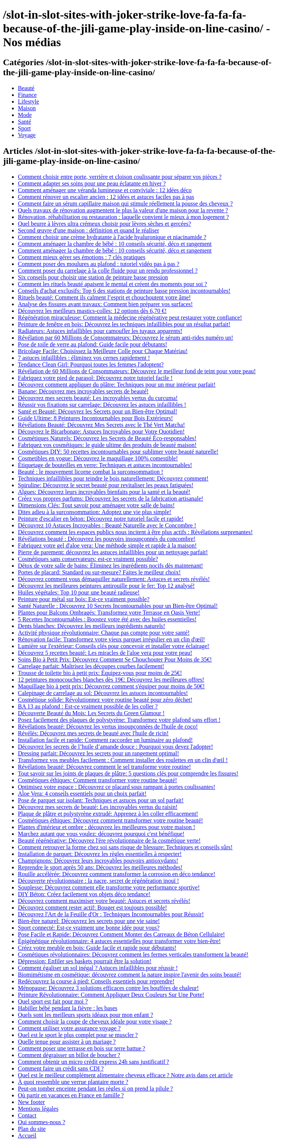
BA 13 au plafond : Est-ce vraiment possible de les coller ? (88, 706)
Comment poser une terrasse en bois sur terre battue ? (81, 1048)
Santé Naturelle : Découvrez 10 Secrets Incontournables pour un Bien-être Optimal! (118, 606)
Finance (27, 95)
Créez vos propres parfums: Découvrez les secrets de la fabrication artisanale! (110, 498)
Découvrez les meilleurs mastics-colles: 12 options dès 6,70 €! (92, 311)
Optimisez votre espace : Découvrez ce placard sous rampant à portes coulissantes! (116, 787)
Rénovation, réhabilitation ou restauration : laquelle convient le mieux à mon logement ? (123, 217)
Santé (24, 121)
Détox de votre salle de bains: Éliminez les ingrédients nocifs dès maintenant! (110, 565)
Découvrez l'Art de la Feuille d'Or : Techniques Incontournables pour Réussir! (111, 914)
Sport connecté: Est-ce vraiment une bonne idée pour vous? (88, 927)
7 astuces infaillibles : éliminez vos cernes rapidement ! (84, 358)
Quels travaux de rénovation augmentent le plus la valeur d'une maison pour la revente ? (123, 210)
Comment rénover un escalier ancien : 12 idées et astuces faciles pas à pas (106, 197)
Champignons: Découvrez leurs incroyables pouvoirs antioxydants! (98, 860)
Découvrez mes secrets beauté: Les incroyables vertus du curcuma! (98, 398)
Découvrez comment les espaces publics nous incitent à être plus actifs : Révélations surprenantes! (135, 532)
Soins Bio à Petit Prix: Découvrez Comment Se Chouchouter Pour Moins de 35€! (115, 659)
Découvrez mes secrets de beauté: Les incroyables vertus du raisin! (98, 807)
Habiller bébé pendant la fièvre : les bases (67, 1008)
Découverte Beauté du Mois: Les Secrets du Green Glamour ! (91, 713)
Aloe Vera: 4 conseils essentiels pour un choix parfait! (82, 793)
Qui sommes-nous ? (41, 1122)
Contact (27, 1115)
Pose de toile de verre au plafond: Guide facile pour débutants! (92, 344)
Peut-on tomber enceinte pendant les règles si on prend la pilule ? (95, 1088)
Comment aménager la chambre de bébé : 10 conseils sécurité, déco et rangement (115, 244)
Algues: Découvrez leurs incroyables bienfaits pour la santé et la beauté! (104, 492)
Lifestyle (28, 101)
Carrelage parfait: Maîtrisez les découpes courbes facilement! (91, 666)
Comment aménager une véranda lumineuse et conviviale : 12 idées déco (105, 190)
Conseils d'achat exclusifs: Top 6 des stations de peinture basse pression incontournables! (124, 291)
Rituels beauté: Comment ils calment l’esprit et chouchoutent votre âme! (104, 297)
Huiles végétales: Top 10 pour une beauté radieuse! (79, 592)
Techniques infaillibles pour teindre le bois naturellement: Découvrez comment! (113, 478)
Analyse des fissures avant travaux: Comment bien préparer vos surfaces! (105, 304)
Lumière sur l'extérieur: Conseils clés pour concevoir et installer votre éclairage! (113, 646)
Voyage (27, 135)
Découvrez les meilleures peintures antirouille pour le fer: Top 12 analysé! (106, 586)
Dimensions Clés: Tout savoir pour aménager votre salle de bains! (96, 505)
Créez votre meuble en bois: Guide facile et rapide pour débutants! (97, 948)
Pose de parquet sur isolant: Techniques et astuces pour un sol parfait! (101, 800)
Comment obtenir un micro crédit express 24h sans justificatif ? (93, 1062)
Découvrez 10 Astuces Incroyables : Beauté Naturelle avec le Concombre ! (107, 525)
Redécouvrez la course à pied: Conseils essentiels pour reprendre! (96, 981)
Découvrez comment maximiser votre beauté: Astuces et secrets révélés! (104, 901)
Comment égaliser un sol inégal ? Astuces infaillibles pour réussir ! (98, 968)
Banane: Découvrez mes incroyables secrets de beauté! (83, 391)
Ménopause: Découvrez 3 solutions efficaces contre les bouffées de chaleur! (108, 988)
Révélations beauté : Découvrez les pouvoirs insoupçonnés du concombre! (106, 539)
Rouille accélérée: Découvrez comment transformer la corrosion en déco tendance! (116, 874)
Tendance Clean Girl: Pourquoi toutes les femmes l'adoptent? (90, 364)
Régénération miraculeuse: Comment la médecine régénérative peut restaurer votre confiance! (130, 317)
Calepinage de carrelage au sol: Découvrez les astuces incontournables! (103, 693)
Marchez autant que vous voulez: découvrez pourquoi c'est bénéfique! (101, 834)
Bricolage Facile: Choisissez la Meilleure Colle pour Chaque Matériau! (103, 351)
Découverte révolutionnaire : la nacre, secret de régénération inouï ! (98, 881)
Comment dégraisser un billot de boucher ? (69, 1055)
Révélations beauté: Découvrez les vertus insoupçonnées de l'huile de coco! (108, 726)
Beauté (26, 88)
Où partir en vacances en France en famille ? (71, 1095)
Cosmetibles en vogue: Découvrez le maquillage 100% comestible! (98, 458)
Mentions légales (38, 1109)
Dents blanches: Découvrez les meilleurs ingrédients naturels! (91, 626)
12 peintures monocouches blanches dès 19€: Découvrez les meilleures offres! (111, 679)
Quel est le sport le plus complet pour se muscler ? (78, 1035)
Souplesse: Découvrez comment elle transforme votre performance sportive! (109, 887)
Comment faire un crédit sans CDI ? (61, 1068)
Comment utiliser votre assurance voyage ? (69, 1028)
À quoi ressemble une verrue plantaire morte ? (73, 1082)
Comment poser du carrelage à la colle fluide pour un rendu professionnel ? (108, 270)
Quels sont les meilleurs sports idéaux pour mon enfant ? (85, 1015)
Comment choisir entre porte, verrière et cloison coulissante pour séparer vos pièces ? (120, 177)
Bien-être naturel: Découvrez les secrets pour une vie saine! (89, 921)
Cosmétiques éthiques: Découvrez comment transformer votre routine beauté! (110, 820)
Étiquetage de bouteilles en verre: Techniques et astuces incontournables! (105, 465)
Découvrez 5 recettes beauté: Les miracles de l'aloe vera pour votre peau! (105, 653)
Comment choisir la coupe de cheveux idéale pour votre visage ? (95, 1021)
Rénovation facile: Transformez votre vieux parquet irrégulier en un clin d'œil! (111, 639)
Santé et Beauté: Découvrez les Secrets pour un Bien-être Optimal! (97, 411)
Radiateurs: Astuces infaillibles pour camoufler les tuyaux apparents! (100, 331)
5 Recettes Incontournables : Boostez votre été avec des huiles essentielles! (107, 619)
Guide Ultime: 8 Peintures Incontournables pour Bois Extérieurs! (95, 418)
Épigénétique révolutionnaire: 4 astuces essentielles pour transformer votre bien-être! (119, 941)
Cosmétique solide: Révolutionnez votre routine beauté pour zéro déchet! (105, 700)
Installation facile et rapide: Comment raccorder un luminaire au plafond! (105, 740)
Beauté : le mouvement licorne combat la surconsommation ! (90, 472)
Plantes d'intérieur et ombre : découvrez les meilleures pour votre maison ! (106, 827)
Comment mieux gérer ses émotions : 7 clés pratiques (81, 257)
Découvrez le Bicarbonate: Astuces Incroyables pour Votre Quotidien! (101, 431)
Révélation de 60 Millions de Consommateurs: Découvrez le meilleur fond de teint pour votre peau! (137, 371)
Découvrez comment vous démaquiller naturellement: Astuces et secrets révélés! (114, 579)
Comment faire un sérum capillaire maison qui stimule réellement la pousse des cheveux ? (125, 203)
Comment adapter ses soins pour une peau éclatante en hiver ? (92, 183)
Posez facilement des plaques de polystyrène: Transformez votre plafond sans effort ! (119, 720)
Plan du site (32, 1129)
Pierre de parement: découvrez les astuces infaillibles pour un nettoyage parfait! (113, 552)
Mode (25, 115)
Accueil (27, 1135)
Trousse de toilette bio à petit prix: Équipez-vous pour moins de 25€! (100, 673)
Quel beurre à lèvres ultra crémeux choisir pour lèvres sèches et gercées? (104, 224)
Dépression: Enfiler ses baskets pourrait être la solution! (85, 961)
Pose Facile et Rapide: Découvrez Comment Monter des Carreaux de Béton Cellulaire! (121, 934)
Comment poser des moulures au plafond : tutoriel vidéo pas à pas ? (98, 264)
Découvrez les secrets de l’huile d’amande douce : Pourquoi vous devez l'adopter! (115, 746)
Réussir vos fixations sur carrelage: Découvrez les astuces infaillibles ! (102, 405)
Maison (27, 108)
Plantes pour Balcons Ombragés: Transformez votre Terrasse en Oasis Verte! (109, 612)
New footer (31, 1102)
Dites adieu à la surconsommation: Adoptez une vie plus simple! (94, 512)
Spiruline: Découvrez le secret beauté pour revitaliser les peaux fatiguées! (105, 485)
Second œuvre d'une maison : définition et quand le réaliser (88, 230)
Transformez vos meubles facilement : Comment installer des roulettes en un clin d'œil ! (123, 760)
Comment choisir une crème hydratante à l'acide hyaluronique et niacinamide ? (112, 237)
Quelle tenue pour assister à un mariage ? (67, 1041)
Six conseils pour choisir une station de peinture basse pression (93, 277)
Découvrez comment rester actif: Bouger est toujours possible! (92, 907)
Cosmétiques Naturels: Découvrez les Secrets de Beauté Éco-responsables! (107, 438)
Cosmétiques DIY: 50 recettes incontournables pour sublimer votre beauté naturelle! (118, 451)
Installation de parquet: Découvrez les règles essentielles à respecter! (100, 854)
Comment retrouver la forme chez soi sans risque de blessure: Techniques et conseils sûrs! (125, 847)
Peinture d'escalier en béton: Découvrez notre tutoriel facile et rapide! (101, 519)
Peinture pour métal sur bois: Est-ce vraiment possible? (83, 599)
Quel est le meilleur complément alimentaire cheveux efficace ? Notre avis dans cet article (125, 1075)
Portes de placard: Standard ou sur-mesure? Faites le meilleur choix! (99, 572)
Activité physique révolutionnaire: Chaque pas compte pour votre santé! (104, 632)
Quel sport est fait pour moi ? (53, 1001)
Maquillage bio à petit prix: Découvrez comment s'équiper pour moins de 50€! (111, 686)
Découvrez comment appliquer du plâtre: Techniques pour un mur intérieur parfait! (117, 384)
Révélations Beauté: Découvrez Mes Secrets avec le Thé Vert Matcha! (101, 425)
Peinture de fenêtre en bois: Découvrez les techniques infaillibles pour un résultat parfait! (124, 324)
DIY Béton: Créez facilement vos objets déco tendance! (84, 894)
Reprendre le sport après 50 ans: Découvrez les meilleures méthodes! (100, 867)
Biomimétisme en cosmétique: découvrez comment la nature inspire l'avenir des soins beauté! (129, 974)
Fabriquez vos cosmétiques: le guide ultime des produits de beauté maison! (107, 445)
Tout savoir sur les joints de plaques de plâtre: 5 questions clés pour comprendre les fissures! (128, 773)
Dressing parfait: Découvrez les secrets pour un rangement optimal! (98, 753)
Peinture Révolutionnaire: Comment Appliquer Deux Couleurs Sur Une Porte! (111, 995)
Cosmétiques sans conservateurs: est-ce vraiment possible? (88, 559)
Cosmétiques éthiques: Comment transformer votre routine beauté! (97, 780)
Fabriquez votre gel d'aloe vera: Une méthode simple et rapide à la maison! (107, 545)
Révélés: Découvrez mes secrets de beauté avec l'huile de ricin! (93, 733)
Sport (24, 128)
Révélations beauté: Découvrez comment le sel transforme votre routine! (104, 767)
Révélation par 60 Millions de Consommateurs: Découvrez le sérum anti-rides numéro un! (125, 337)
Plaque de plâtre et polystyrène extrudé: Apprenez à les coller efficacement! (108, 814)
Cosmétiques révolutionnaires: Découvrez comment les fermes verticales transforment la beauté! (133, 954)
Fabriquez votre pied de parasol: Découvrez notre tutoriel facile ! (95, 378)
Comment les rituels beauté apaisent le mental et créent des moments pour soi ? (112, 284)
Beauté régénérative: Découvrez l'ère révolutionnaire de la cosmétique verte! (109, 840)
